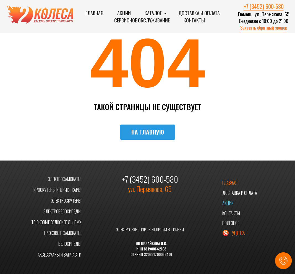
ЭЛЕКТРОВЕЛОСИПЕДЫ (62, 211)
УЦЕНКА (238, 233)
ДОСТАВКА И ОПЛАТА (239, 193)
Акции (124, 13)
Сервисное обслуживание (142, 20)
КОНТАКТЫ (231, 213)
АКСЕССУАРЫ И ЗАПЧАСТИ (59, 254)
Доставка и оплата (199, 13)
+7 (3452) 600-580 (264, 6)
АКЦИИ (228, 203)
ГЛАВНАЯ (229, 182)
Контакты (194, 20)
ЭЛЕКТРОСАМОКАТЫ (64, 179)
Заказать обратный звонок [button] (263, 27)
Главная (94, 13)
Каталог (154, 13)
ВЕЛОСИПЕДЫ (69, 244)
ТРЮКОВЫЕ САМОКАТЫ (62, 233)
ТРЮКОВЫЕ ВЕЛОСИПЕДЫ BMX (56, 222)
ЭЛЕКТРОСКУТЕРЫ (66, 200)
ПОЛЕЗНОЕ (230, 223)
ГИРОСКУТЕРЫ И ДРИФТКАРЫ (56, 190)
